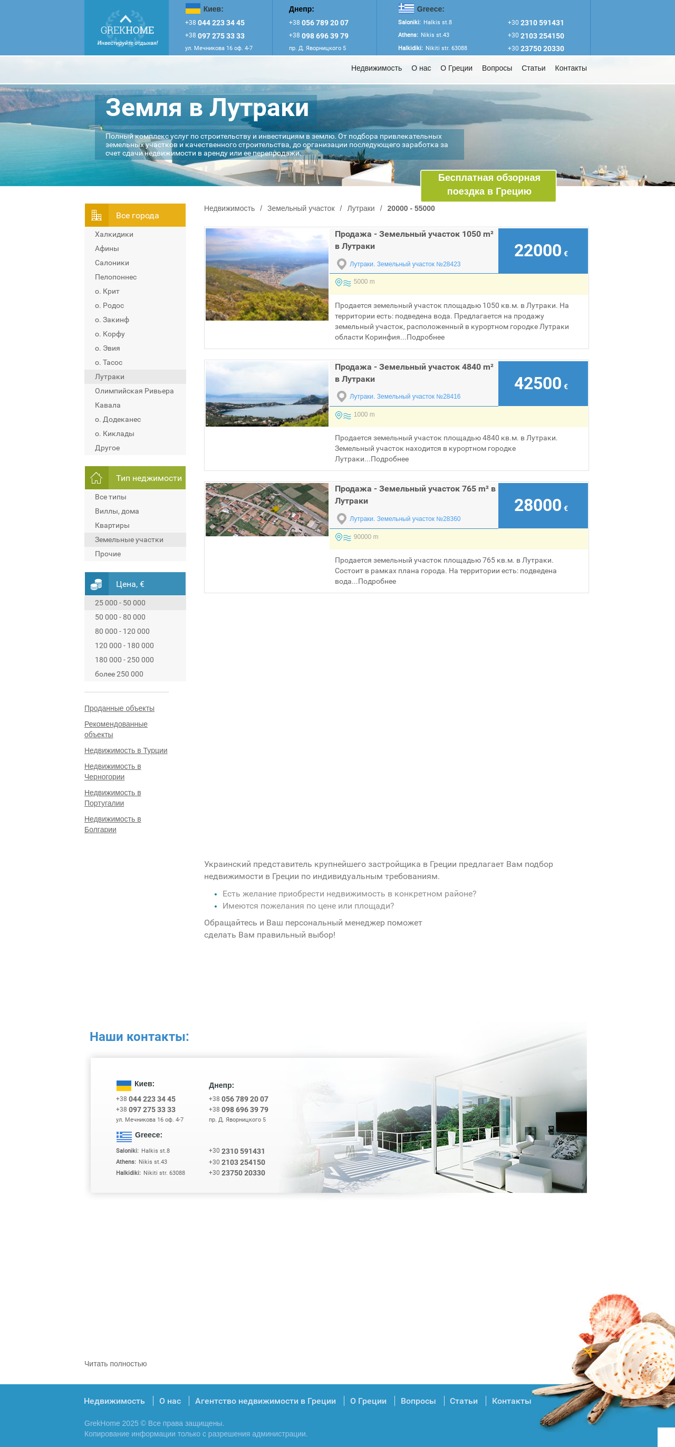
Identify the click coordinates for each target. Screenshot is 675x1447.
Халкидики (114, 234)
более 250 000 (119, 674)
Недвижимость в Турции (126, 750)
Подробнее (426, 337)
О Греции (456, 68)
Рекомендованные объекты (116, 729)
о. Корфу (110, 334)
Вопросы (497, 68)
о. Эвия (107, 348)
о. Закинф (112, 319)
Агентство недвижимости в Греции (265, 1401)
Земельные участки (129, 539)
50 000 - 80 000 (120, 617)
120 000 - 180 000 (124, 645)
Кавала (108, 405)
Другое (107, 447)
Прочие (108, 553)
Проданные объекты (119, 708)
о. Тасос (108, 362)
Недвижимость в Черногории (112, 771)
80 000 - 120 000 (122, 631)
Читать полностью (115, 1363)
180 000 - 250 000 (124, 659)
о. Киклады (114, 433)
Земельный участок (300, 208)
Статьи (533, 68)
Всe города (137, 215)
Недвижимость (376, 68)
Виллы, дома (117, 511)
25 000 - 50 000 (120, 603)
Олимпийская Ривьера (134, 391)
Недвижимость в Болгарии (112, 824)
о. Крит (107, 291)
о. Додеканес (118, 419)
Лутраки (109, 376)
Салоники (112, 262)
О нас (421, 68)
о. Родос (109, 305)
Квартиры (112, 525)
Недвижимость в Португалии (112, 797)
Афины (107, 248)
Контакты (571, 68)
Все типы (111, 497)
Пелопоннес (116, 277)
